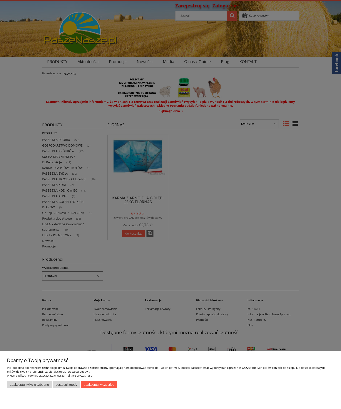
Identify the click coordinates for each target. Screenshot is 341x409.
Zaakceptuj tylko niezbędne (29, 384)
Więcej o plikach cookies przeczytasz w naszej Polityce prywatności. (50, 375)
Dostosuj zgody (66, 384)
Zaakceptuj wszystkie (99, 384)
